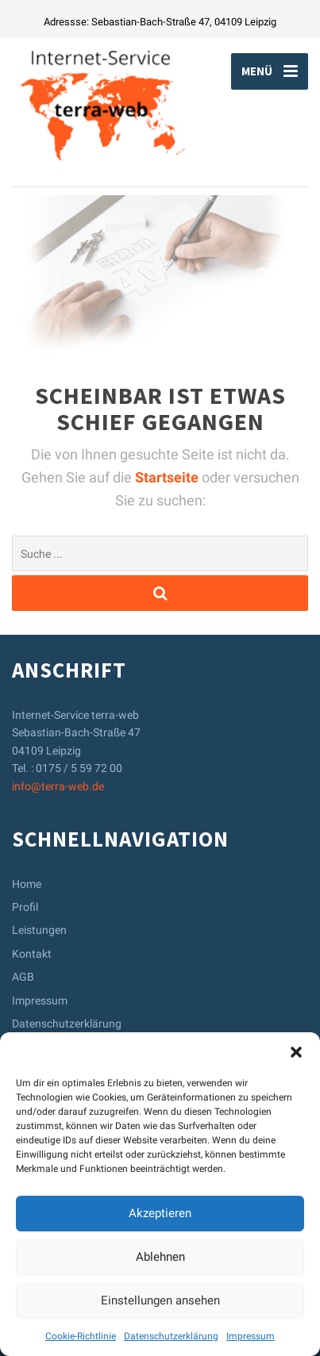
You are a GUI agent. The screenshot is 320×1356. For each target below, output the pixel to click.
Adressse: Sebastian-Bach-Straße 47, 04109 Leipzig (160, 22)
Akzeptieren (160, 1213)
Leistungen (39, 930)
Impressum (250, 1336)
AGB (23, 976)
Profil (25, 907)
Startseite (168, 477)
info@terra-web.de (58, 786)
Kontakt (32, 953)
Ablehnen (160, 1257)
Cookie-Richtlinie (80, 1336)
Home (26, 884)
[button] (296, 1052)
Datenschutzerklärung (171, 1336)
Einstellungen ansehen (160, 1300)
